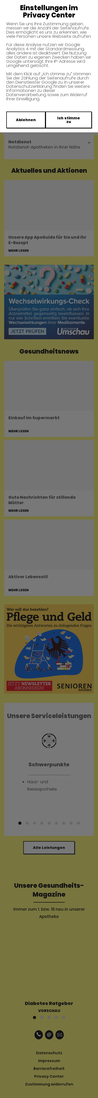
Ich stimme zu (68, 119)
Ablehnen (26, 119)
